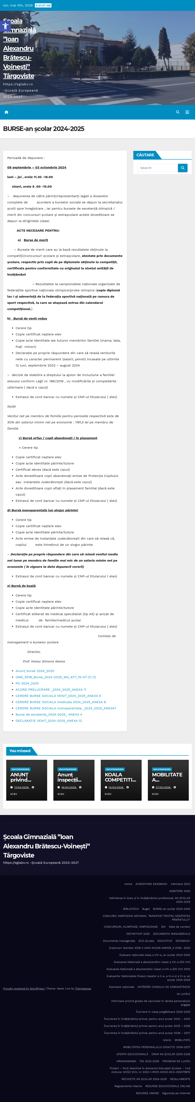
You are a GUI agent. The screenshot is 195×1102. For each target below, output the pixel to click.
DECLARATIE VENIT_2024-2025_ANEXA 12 (49, 721)
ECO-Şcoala (146, 940)
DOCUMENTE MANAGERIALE (171, 933)
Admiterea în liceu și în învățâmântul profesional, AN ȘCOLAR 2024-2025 (149, 900)
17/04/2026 (22, 787)
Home (128, 884)
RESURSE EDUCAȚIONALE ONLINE (167, 1086)
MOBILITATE (182, 1040)
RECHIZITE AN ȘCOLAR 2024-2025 (144, 1079)
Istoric (167, 1040)
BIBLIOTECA (131, 908)
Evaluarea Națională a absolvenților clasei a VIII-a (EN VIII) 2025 (148, 969)
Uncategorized (20, 769)
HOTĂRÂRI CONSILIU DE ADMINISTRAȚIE (163, 986)
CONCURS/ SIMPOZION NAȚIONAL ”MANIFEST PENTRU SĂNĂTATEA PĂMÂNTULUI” (146, 917)
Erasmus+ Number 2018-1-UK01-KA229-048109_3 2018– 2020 (149, 947)
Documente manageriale (119, 940)
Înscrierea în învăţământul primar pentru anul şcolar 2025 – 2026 (147, 1025)
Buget (146, 908)
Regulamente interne (128, 1086)
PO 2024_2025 (27, 683)
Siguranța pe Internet (176, 1093)
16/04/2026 (69, 787)
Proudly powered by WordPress (24, 988)
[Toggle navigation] (187, 112)
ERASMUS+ (183, 940)
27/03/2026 (164, 787)
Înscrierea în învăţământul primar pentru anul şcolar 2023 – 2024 (147, 1018)
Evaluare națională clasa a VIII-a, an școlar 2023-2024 (154, 955)
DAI (163, 926)
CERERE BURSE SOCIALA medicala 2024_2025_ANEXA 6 (61, 702)
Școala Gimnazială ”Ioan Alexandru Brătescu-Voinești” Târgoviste (19, 48)
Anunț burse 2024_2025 (35, 671)
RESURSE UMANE (147, 1093)
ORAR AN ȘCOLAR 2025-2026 (170, 1054)
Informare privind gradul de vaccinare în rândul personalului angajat (150, 1002)
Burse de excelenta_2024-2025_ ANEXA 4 (49, 714)
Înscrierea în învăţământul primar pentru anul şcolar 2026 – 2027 (147, 1033)
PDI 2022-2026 (149, 1061)
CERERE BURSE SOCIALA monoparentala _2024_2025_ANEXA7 (66, 708)
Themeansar (83, 988)
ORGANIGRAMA (126, 1061)
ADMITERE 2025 (179, 891)
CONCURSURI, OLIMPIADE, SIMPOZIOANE (131, 926)
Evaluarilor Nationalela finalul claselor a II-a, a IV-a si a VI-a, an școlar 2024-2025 (148, 978)
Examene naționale (121, 986)
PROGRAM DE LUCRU (176, 1061)
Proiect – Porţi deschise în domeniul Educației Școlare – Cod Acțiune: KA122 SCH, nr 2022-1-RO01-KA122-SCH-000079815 (150, 1070)
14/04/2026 (116, 787)
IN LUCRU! (183, 994)
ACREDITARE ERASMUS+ (151, 884)
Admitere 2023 (180, 884)
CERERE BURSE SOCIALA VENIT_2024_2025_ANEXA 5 (58, 696)
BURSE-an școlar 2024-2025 (171, 908)
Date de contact (179, 926)
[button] (5, 26)
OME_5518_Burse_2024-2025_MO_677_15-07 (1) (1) (56, 677)
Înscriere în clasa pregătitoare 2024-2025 (163, 1011)
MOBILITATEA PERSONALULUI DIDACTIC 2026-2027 (156, 1047)
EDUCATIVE (164, 940)
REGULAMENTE (180, 1079)
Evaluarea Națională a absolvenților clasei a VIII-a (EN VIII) (152, 962)
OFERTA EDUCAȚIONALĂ (132, 1054)
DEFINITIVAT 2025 (138, 933)
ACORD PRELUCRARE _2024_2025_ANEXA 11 (51, 689)
